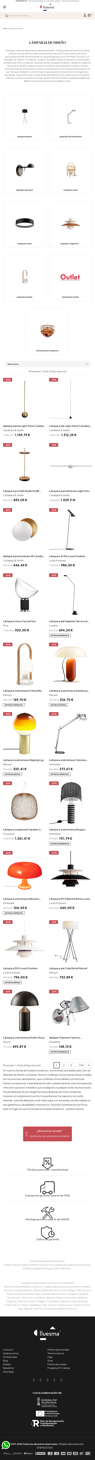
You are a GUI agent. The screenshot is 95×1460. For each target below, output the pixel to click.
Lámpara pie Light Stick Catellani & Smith (69, 426)
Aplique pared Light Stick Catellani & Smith (24, 426)
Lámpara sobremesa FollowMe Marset (22, 691)
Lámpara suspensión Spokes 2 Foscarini (22, 830)
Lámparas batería (24, 297)
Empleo (7, 1364)
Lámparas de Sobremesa (70, 136)
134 (81, 1065)
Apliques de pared (24, 190)
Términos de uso (56, 1353)
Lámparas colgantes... (70, 243)
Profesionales (10, 1357)
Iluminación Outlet (70, 297)
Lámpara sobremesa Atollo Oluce (24, 1037)
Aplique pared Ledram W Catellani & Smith (24, 556)
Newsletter (8, 1368)
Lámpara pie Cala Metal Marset (68, 968)
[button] (47, 1134)
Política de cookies (57, 1364)
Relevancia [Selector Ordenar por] (47, 364)
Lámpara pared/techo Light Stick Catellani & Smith (70, 491)
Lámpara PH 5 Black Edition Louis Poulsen (69, 899)
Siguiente (88, 1065)
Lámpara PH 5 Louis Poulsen (20, 968)
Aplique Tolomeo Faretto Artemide (64, 1038)
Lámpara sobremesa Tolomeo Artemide (67, 760)
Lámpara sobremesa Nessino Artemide (21, 899)
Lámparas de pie (24, 136)
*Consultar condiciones (70, 1)
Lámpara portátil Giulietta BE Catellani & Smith (21, 491)
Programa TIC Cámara (59, 1368)
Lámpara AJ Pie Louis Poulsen (67, 556)
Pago (50, 1357)
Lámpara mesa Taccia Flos (19, 621)
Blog (5, 1360)
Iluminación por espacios (47, 351)
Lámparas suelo (70, 190)
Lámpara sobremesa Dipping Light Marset (24, 760)
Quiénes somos (11, 1353)
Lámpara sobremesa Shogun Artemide (67, 830)
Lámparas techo (24, 243)
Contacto (8, 1349)
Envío (50, 1360)
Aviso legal (8, 1371)
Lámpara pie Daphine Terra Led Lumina (68, 621)
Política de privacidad (58, 1349)
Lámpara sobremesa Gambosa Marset (68, 691)
